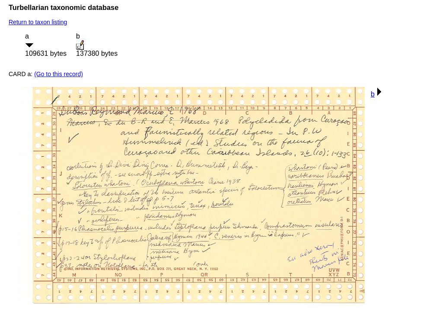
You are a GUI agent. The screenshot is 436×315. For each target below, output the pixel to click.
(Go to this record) (58, 74)
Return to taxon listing (38, 22)
